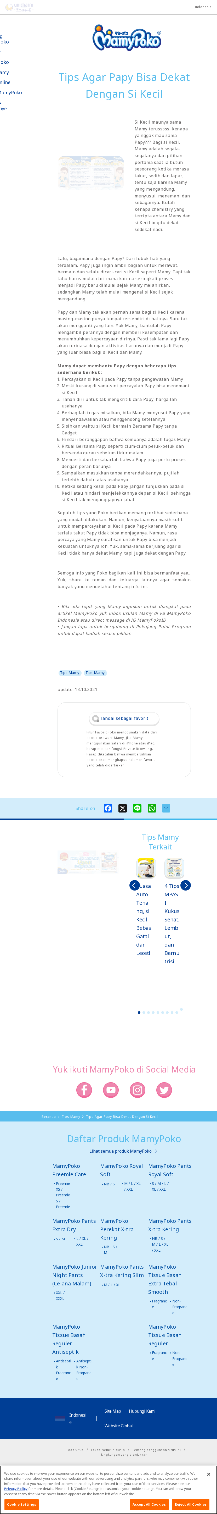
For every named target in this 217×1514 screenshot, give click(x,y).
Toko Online (20, 82)
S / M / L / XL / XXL (160, 1186)
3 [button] (148, 1012)
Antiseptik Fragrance (63, 1369)
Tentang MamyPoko (19, 39)
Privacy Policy (15, 1506)
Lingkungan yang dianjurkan (124, 1454)
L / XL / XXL (82, 1241)
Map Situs (75, 1450)
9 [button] (177, 1012)
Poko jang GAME (16, 172)
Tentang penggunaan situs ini (156, 1450)
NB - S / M (110, 1249)
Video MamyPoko (26, 93)
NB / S (109, 1183)
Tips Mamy (19, 72)
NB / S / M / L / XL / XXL (160, 1244)
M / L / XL (112, 1284)
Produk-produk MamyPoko (19, 57)
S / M (60, 1238)
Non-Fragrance (179, 1306)
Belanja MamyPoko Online (23, 154)
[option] (146, 907)
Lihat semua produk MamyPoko (120, 1151)
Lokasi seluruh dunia (108, 1450)
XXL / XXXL (60, 1295)
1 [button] (139, 1012)
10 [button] (181, 1009)
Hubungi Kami (142, 1411)
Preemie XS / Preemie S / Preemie (63, 1195)
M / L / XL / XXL (132, 1186)
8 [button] (172, 1012)
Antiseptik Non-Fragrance (84, 1369)
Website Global (119, 1426)
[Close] (208, 1492)
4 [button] (153, 1012)
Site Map (113, 1411)
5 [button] (158, 1012)
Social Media (33, 135)
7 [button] (167, 1012)
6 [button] (162, 1012)
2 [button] (144, 1012)
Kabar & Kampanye (18, 106)
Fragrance (159, 1303)
